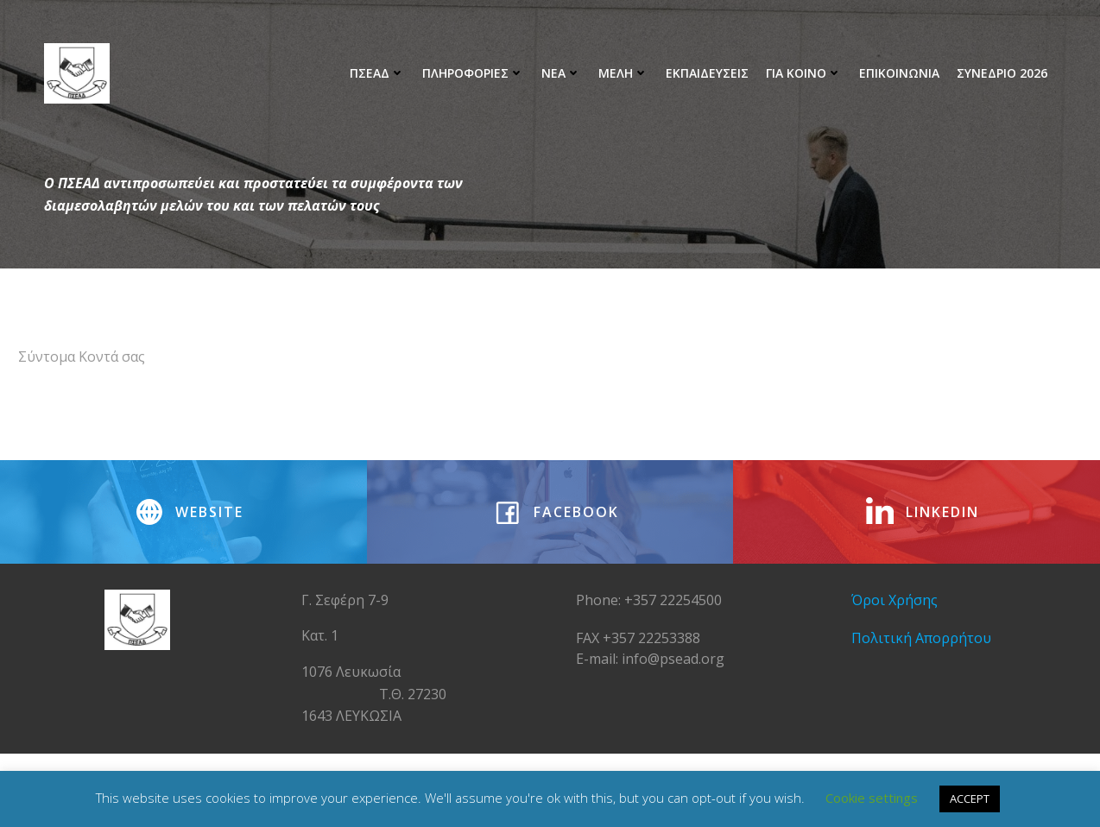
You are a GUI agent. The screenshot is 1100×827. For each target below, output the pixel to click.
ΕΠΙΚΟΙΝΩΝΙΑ (899, 73)
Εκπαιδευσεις (707, 73)
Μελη (623, 73)
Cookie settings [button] (871, 797)
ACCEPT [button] (969, 798)
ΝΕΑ (561, 73)
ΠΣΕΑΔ (377, 73)
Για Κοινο (804, 73)
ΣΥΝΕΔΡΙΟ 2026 (1002, 73)
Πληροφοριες (473, 73)
